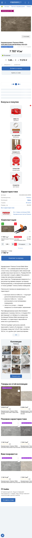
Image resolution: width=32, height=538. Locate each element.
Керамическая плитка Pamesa (22, 214)
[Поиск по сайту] (5, 2)
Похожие (26, 36)
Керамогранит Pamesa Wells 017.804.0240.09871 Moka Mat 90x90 (9, 412)
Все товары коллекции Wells (21, 212)
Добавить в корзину (16, 68)
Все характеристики (7, 208)
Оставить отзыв (8, 500)
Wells (29, 200)
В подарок (22, 244)
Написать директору (2, 535)
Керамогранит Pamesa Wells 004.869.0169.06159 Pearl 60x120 (10, 446)
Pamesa (29, 197)
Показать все (16, 376)
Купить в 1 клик (16, 73)
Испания (28, 202)
